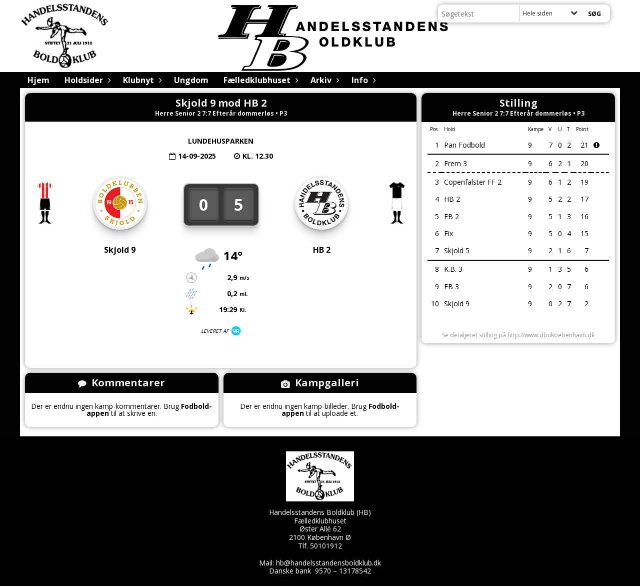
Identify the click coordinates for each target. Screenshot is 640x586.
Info (362, 80)
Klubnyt (141, 80)
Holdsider (86, 80)
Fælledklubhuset (260, 80)
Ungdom (191, 80)
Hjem (39, 80)
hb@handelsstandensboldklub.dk (328, 562)
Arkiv (323, 80)
